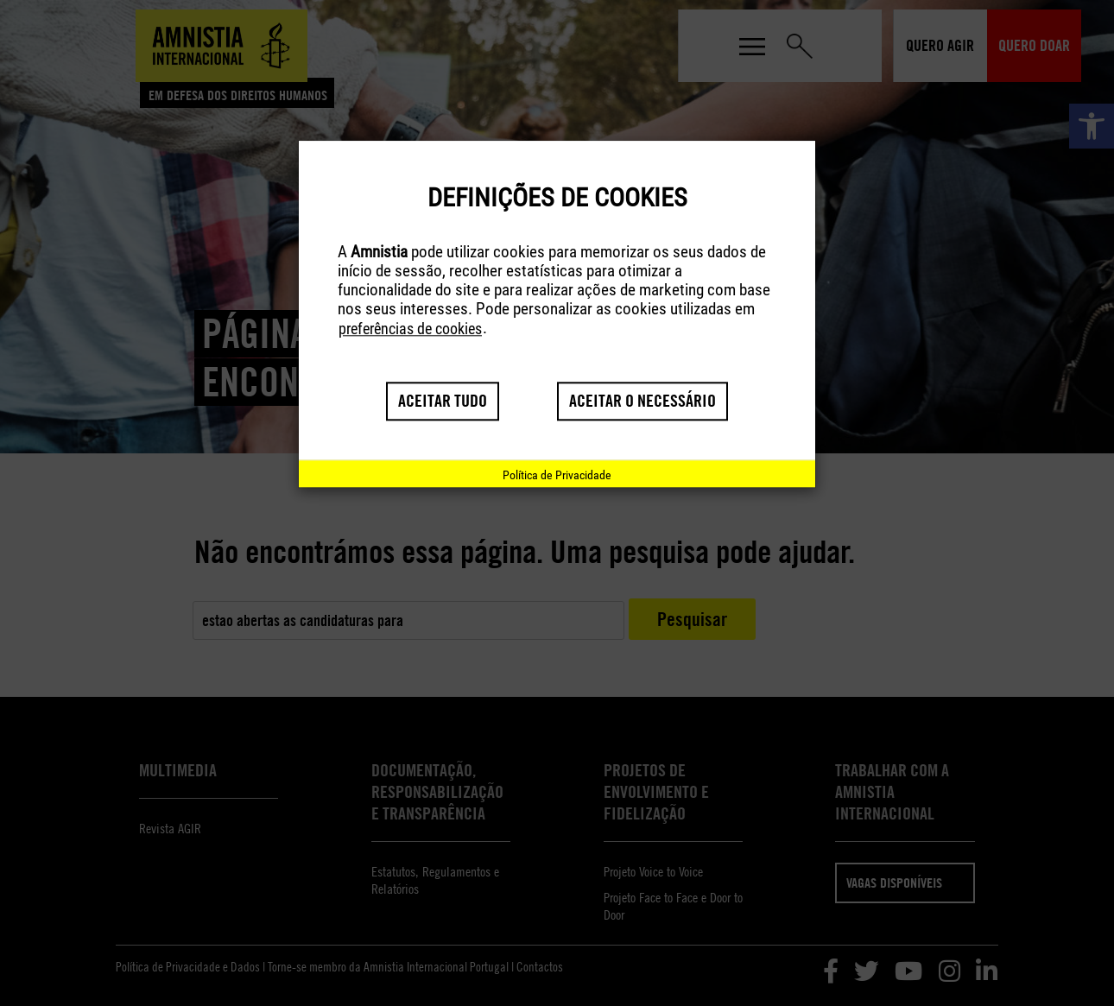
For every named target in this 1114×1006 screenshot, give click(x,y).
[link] (557, 474)
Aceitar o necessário (642, 401)
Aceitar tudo (442, 401)
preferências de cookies (410, 329)
